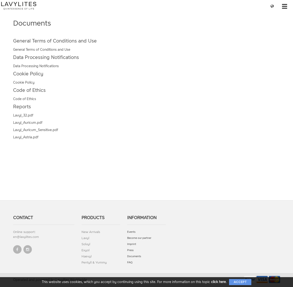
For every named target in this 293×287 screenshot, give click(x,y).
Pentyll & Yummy (94, 262)
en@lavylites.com (26, 237)
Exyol (85, 250)
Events (131, 231)
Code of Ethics (24, 99)
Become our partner (139, 238)
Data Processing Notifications (36, 66)
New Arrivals (91, 232)
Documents (134, 256)
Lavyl (85, 238)
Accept (240, 282)
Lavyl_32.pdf (23, 115)
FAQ (130, 262)
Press (130, 250)
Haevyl (87, 256)
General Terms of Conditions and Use (41, 50)
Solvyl (86, 244)
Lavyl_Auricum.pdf (27, 123)
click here (218, 282)
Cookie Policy (23, 83)
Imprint (131, 244)
